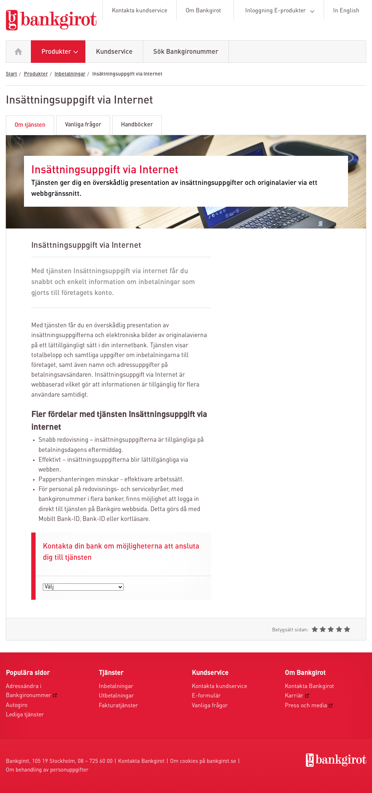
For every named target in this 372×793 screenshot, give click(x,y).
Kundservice (114, 52)
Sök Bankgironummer (185, 52)
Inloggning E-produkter (281, 11)
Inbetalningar (69, 74)
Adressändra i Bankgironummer (28, 691)
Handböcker (137, 125)
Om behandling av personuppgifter (47, 770)
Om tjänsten (30, 125)
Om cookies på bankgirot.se (203, 761)
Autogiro (16, 705)
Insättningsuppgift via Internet (127, 74)
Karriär (294, 696)
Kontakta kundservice (139, 11)
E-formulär (206, 696)
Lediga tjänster (25, 715)
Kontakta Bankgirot (309, 686)
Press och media (306, 706)
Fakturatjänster (118, 706)
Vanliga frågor (83, 125)
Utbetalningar (116, 696)
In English (346, 11)
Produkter (61, 52)
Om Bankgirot (203, 11)
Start (11, 74)
